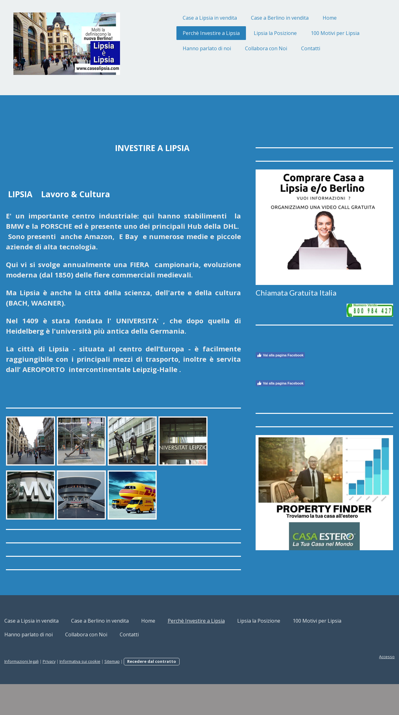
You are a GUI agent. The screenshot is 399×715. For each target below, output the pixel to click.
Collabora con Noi (242, 48)
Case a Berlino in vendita (256, 17)
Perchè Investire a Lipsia (187, 33)
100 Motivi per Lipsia (311, 33)
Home (306, 17)
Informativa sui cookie (103, 692)
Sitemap (135, 692)
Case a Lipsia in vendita (186, 17)
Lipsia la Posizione (251, 33)
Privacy (72, 692)
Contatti (286, 48)
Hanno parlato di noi (183, 48)
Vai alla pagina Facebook (273, 340)
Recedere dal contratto (175, 692)
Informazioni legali (45, 692)
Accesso (363, 687)
